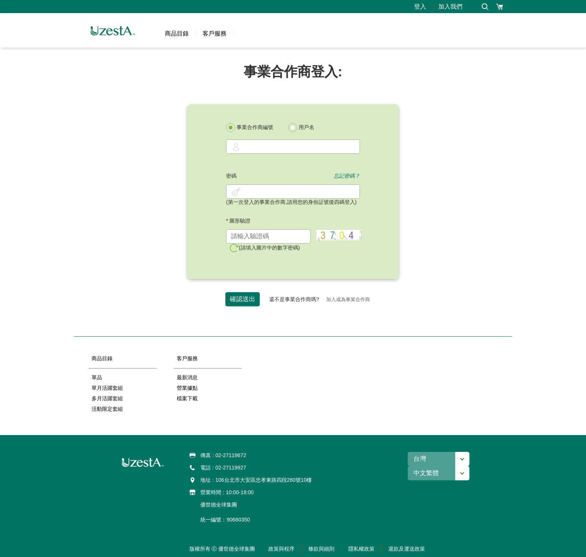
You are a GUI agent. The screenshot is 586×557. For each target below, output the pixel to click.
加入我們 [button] (450, 6)
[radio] (230, 127)
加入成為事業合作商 (348, 299)
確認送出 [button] (242, 299)
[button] (485, 6)
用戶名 (301, 127)
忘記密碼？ (347, 176)
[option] (122, 390)
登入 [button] (420, 6)
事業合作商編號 (249, 127)
